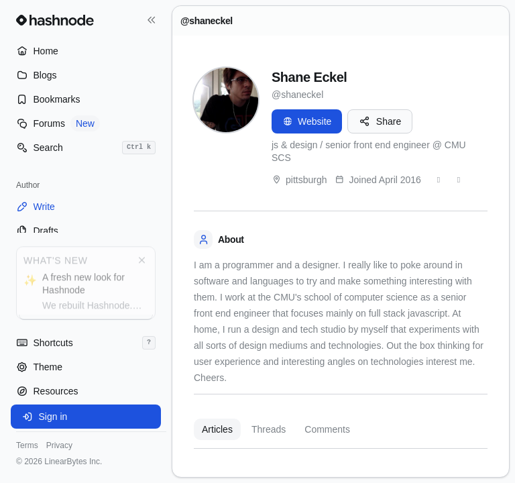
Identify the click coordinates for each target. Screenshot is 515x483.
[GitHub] (458, 179)
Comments (327, 429)
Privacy (59, 445)
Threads (268, 429)
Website (306, 121)
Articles (217, 429)
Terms (27, 445)
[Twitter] (438, 179)
